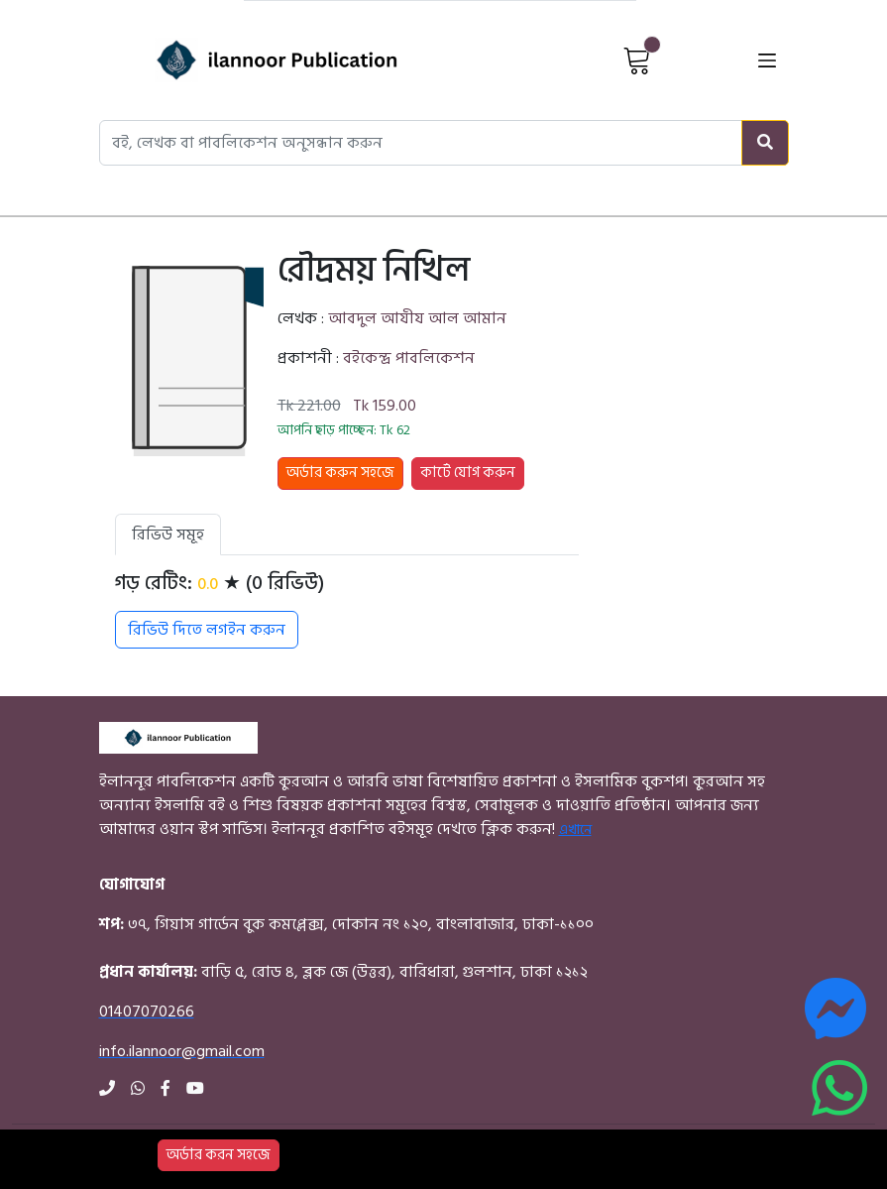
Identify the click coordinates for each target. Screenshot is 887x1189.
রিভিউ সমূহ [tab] (168, 534)
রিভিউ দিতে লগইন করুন (206, 630)
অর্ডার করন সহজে (218, 1154)
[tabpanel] (347, 610)
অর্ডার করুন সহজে (340, 472)
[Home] (243, 60)
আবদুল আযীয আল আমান (417, 318)
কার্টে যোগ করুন (467, 472)
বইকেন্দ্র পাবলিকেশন (409, 358)
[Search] (765, 143)
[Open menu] (767, 60)
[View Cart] (637, 59)
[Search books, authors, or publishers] (420, 143)
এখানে (575, 829)
